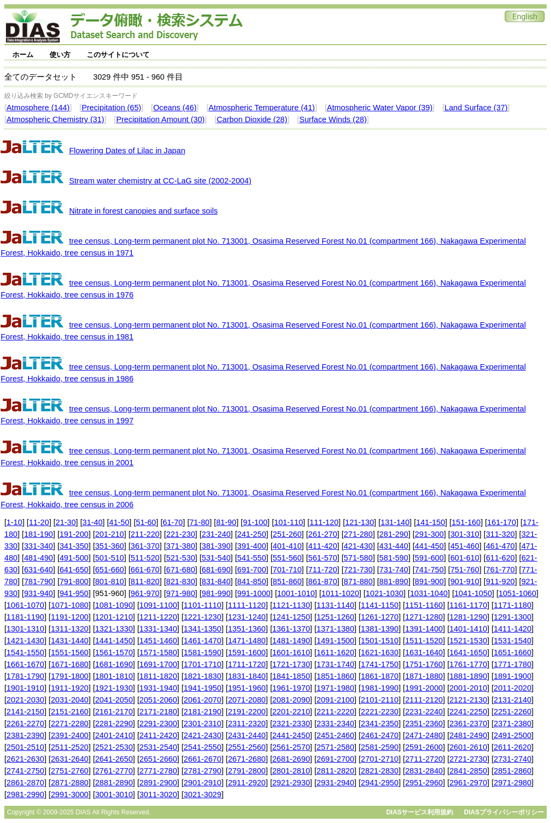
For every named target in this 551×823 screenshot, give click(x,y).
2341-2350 (380, 723)
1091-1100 (158, 605)
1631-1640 (424, 652)
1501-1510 (380, 640)
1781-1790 (25, 676)
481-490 (38, 558)
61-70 (173, 522)
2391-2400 (69, 735)
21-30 (65, 522)
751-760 (464, 569)
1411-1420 (513, 629)
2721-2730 (468, 759)
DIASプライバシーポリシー (504, 812)
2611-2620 (513, 747)
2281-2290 (114, 723)
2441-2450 (291, 735)
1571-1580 (158, 652)
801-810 (109, 581)
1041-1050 (473, 593)
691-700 (251, 569)
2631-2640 (69, 759)
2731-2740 (513, 759)
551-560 (287, 558)
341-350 (74, 546)
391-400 (251, 546)
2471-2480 (424, 735)
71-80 (199, 522)
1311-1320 (69, 629)
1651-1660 (513, 652)
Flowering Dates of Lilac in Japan (127, 150)
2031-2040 (69, 700)
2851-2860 (513, 771)
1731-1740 (335, 664)
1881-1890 (468, 676)
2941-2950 (380, 782)
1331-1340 (158, 629)
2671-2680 (247, 759)
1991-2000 (424, 688)
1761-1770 (468, 664)
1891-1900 (513, 676)
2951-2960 (424, 782)
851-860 (287, 581)
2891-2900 (158, 782)
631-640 (38, 569)
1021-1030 (385, 593)
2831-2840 (424, 771)
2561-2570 (291, 747)
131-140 (394, 522)
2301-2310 (202, 723)
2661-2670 (202, 759)
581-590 (393, 558)
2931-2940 (335, 782)
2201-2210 (291, 711)
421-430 (358, 546)
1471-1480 (247, 640)
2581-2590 (380, 747)
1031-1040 (429, 593)
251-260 (287, 534)
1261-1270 (380, 617)
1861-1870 (380, 676)
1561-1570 (114, 652)
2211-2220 (335, 711)
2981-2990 (25, 794)
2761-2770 (114, 771)
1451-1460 (158, 640)
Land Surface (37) (475, 107)
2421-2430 (202, 735)
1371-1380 (335, 629)
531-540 (216, 558)
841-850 (251, 581)
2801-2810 (291, 771)
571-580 (358, 558)
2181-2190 (202, 711)
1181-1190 (25, 617)
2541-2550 (202, 747)
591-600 (429, 558)
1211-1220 (158, 617)
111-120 (323, 522)
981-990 (216, 593)
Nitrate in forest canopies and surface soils (143, 211)
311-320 (500, 534)
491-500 (74, 558)
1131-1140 (335, 605)
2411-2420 (158, 735)
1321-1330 (114, 629)
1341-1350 (202, 629)
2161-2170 (114, 711)
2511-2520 (69, 747)
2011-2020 (513, 688)
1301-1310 (25, 629)
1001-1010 (296, 593)
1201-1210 (114, 617)
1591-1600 (247, 652)
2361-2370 (468, 723)
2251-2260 (513, 711)
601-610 (464, 558)
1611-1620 (335, 652)
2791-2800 (247, 771)
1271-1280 (424, 617)
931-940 (38, 593)
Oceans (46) (175, 107)
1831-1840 (247, 676)
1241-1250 (291, 617)
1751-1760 (424, 664)
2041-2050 (114, 700)
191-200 (74, 534)
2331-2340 (335, 723)
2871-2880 (69, 782)
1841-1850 (291, 676)
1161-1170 (468, 605)
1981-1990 (380, 688)
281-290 (393, 534)
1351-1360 (247, 629)
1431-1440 (69, 640)
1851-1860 (335, 676)
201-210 (109, 534)
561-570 (322, 558)
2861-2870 (25, 782)
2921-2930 (291, 782)
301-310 (464, 534)
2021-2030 (25, 700)
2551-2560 (247, 747)
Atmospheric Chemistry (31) (55, 119)
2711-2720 (424, 759)
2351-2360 (424, 723)
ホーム (22, 55)
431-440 (393, 546)
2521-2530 (114, 747)
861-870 (322, 581)
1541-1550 (25, 652)
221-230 (180, 534)
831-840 (216, 581)
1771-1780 (513, 664)
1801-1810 (114, 676)
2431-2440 (247, 735)
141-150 (430, 522)
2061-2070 (202, 700)
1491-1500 (335, 640)
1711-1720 (247, 664)
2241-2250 (468, 711)
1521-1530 (468, 640)
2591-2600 (424, 747)
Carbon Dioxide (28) (252, 119)
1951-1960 (247, 688)
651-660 (109, 569)
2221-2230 (380, 711)
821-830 (180, 581)
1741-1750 (380, 664)
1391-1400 (424, 629)
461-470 (500, 546)
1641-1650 (468, 652)
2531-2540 (158, 747)
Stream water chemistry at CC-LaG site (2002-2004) (160, 180)
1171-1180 (513, 605)
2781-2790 (202, 771)
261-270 (322, 534)
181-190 (38, 534)
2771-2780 (158, 771)
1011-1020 (340, 593)
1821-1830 (202, 676)
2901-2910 (202, 782)
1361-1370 (291, 629)
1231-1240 (247, 617)
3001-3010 (114, 794)
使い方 (60, 55)
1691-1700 (158, 664)
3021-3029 (202, 794)
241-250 (251, 534)
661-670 (145, 569)
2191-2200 (247, 711)
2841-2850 (468, 771)
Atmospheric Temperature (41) (262, 107)
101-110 (288, 522)
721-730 (358, 569)
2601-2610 (468, 747)
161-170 (501, 522)
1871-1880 (424, 676)
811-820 (145, 581)
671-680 (180, 569)
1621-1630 (380, 652)
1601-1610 (291, 652)
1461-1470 (202, 640)
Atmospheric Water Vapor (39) (379, 107)
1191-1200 (69, 617)
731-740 (393, 569)
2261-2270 (25, 723)
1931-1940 (158, 688)
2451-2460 (335, 735)
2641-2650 (114, 759)
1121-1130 (291, 605)
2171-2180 (158, 711)
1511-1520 (424, 640)
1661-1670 (25, 664)
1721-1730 (291, 664)
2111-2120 (424, 700)
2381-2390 (25, 735)
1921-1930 (114, 688)
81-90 (226, 522)
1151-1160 (424, 605)
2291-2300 (158, 723)
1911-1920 (69, 688)
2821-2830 (380, 771)
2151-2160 (69, 711)
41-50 (119, 522)
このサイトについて (118, 55)
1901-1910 (25, 688)
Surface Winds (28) (332, 119)
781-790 (38, 581)
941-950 (74, 593)
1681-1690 (114, 664)
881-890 (393, 581)
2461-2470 (380, 735)
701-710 (287, 569)
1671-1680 (69, 664)
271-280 (358, 534)
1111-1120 (247, 605)
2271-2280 (69, 723)
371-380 (180, 546)
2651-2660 (158, 759)
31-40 (92, 522)
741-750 (429, 569)
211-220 (145, 534)
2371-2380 (513, 723)
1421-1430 (25, 640)
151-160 (466, 522)
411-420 (322, 546)
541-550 (251, 558)
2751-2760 (69, 771)
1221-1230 (202, 617)
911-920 (500, 581)
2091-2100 (335, 700)
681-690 (216, 569)
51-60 (146, 522)
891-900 (429, 581)
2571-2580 (335, 747)
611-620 (500, 558)
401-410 (287, 546)
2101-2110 (380, 700)
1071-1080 (69, 605)
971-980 (180, 593)
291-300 (429, 534)
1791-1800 (69, 676)
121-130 (359, 522)
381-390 (216, 546)
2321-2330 (291, 723)
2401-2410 (114, 735)
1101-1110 (202, 605)
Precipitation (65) (112, 107)
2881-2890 (114, 782)
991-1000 (254, 593)
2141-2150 (25, 711)
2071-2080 (247, 700)
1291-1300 (513, 617)
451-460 (464, 546)
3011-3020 (158, 794)
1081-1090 (114, 605)
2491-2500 (513, 735)
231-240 (216, 534)
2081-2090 (291, 700)
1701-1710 (202, 664)
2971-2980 (513, 782)
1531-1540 (513, 640)
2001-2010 (468, 688)
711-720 (322, 569)
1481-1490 (291, 640)
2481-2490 (468, 735)
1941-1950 (202, 688)
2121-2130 (468, 700)
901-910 (464, 581)
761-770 (500, 569)
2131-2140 (513, 700)
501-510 (109, 558)
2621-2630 (25, 759)
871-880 (358, 581)
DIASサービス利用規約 (420, 812)
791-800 (74, 581)
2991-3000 (69, 794)
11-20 (39, 522)
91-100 (255, 522)
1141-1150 (380, 605)
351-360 (109, 546)
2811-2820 (335, 771)
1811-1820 (158, 676)
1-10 (14, 522)
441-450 (429, 546)
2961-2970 (468, 782)
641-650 (74, 569)
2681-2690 (291, 759)
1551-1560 (69, 652)
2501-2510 (25, 747)
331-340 (38, 546)
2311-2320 (247, 723)
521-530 (180, 558)
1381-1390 (380, 629)
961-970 (145, 593)
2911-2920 (247, 782)
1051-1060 (517, 593)
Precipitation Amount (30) (160, 119)
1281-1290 (468, 617)
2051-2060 (158, 700)
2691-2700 (335, 759)
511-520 (145, 558)
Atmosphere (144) (37, 107)
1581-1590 (202, 652)
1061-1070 (25, 605)
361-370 (145, 546)
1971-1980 (335, 688)
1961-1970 (291, 688)
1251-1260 (335, 617)
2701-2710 (380, 759)
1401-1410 (468, 629)
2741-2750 (25, 771)
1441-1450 (114, 640)
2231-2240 (424, 711)
